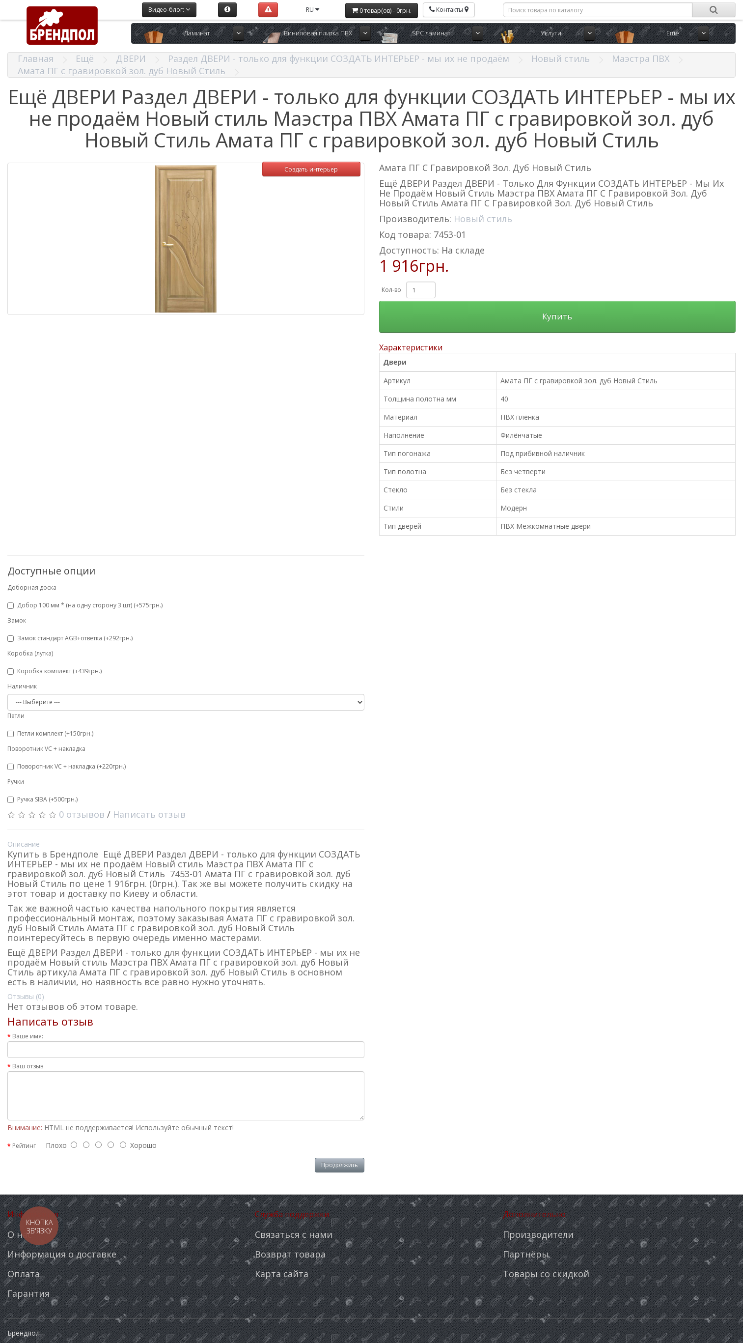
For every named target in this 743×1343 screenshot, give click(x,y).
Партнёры (526, 1254)
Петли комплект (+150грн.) (50, 733)
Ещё (672, 33)
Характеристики (410, 347)
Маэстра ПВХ (640, 58)
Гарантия (28, 1293)
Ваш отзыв (27, 1066)
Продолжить (339, 1165)
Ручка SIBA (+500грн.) (42, 799)
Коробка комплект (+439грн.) (54, 671)
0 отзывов (82, 814)
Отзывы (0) (25, 996)
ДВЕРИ (131, 58)
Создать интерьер (311, 169)
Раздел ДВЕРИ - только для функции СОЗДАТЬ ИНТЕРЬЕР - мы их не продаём (338, 58)
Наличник (22, 686)
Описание (23, 844)
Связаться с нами (293, 1234)
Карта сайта (281, 1274)
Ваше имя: (27, 1036)
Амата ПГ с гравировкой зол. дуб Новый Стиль (121, 71)
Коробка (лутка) (30, 653)
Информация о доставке (61, 1254)
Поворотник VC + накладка (46, 748)
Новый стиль (560, 58)
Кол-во (391, 290)
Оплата (23, 1274)
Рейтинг (24, 1146)
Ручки (15, 781)
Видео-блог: (169, 9)
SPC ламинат (431, 33)
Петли (16, 716)
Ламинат (197, 33)
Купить (557, 316)
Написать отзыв (149, 814)
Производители (538, 1234)
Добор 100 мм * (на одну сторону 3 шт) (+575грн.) (85, 605)
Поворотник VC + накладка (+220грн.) (66, 766)
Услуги (551, 33)
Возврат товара (290, 1254)
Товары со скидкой (546, 1274)
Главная (36, 58)
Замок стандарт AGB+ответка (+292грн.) (70, 638)
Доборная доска (31, 587)
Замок (16, 620)
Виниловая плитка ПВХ (318, 33)
